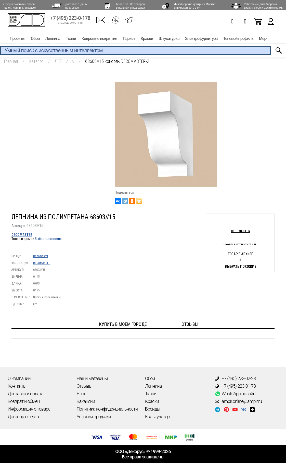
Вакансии (86, 401)
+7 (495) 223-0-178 (70, 19)
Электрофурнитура (201, 40)
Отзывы (84, 386)
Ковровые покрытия (99, 40)
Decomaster (40, 256)
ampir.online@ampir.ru (238, 401)
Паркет (129, 40)
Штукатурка (169, 40)
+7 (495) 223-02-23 (235, 378)
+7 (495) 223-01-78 (235, 386)
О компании (19, 378)
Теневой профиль (238, 40)
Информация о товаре (29, 409)
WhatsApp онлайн (235, 394)
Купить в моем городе (123, 324)
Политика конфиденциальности (107, 409)
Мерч (263, 40)
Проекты (17, 40)
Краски (147, 40)
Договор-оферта (23, 416)
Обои (35, 40)
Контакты (17, 386)
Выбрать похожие (48, 239)
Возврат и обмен (24, 401)
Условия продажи (94, 416)
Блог (81, 393)
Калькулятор (157, 416)
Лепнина (52, 40)
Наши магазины (92, 378)
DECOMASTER (21, 235)
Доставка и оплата (25, 393)
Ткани (71, 40)
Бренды (152, 409)
